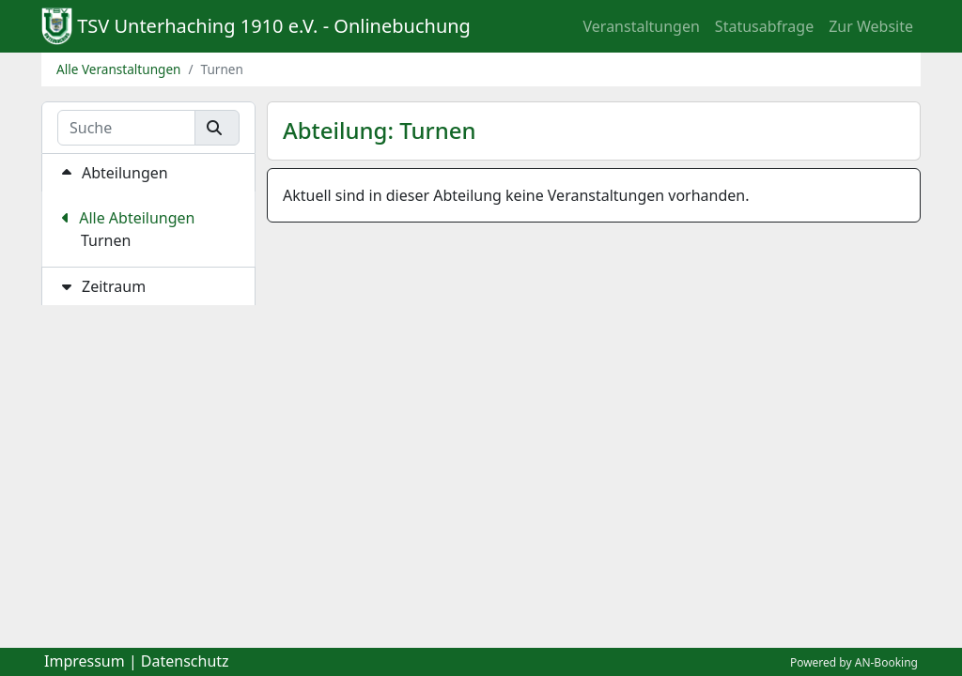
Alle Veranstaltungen (118, 69)
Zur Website (871, 26)
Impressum (84, 661)
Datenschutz (185, 661)
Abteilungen (112, 172)
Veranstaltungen (641, 26)
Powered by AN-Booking (854, 662)
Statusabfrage (764, 26)
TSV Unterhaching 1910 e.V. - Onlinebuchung (274, 25)
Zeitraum (101, 286)
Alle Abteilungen (128, 217)
